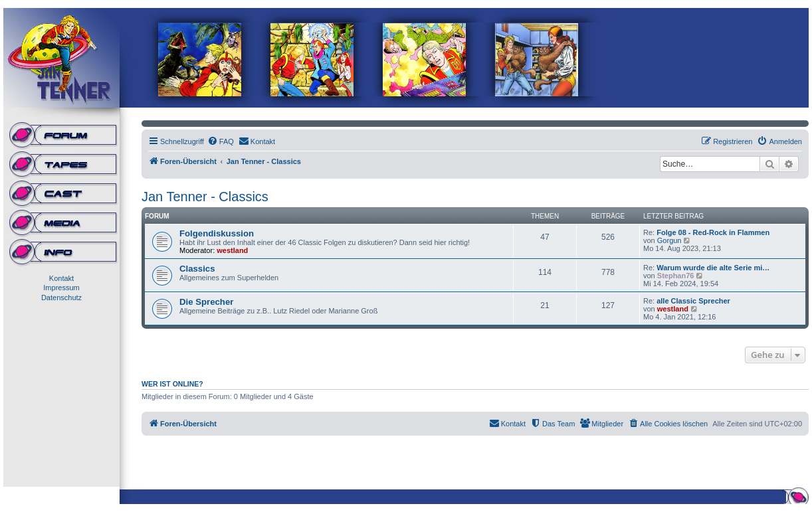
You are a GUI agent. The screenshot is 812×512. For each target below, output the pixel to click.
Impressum (61, 288)
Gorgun (669, 240)
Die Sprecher (206, 302)
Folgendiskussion (216, 233)
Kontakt (61, 278)
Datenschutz (61, 297)
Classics (197, 269)
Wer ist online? (172, 384)
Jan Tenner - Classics (205, 196)
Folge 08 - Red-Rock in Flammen (713, 232)
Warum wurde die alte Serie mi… (713, 268)
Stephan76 (675, 276)
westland (232, 250)
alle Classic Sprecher (693, 301)
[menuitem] (220, 141)
